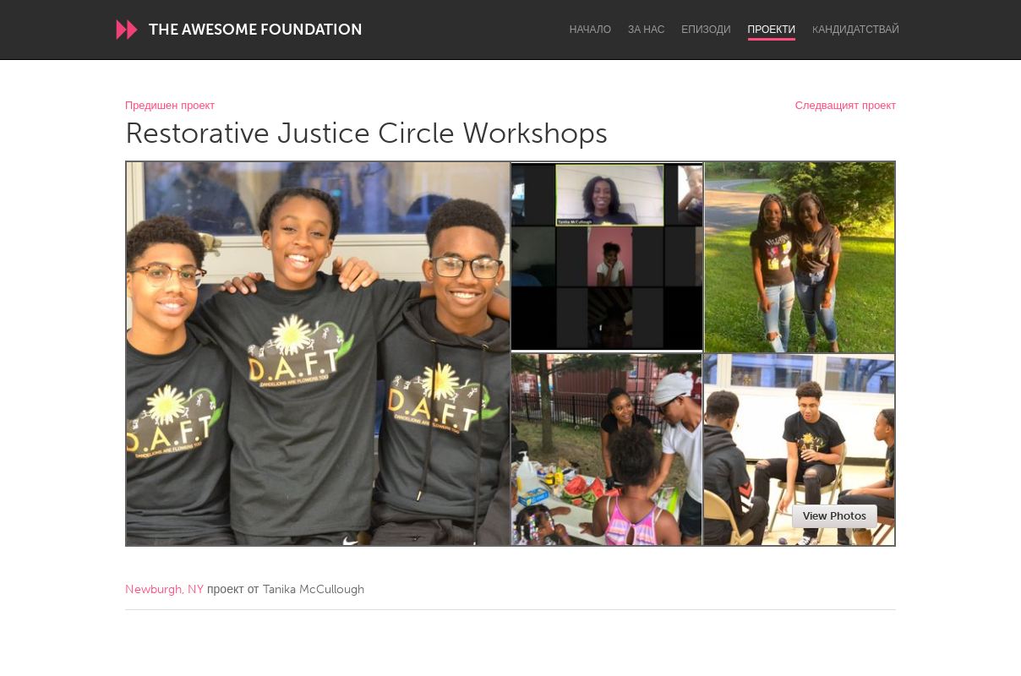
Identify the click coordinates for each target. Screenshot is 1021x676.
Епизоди (705, 29)
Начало (590, 29)
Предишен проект (170, 106)
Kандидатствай (855, 29)
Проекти (772, 29)
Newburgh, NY (164, 589)
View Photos (834, 516)
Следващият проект (845, 106)
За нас (646, 29)
